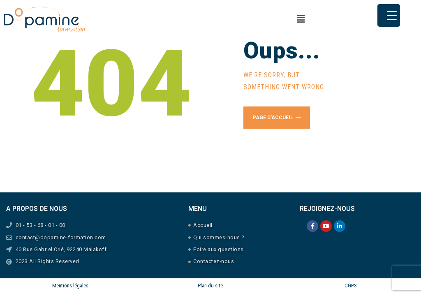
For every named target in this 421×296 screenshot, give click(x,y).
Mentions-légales (70, 285)
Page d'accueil (273, 117)
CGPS (351, 285)
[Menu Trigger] (388, 15)
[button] (284, 19)
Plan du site (210, 285)
